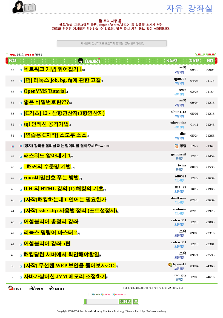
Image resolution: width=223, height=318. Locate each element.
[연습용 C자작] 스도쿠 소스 (55, 135)
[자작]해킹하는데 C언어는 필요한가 (65, 199)
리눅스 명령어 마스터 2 (50, 232)
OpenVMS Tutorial (45, 91)
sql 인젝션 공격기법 (46, 124)
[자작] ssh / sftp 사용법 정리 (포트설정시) (70, 210)
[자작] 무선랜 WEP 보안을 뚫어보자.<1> (70, 265)
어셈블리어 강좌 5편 (47, 243)
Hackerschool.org (113, 311)
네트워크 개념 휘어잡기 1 (53, 69)
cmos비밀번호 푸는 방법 (51, 177)
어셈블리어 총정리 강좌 (51, 221)
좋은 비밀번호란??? (46, 102)
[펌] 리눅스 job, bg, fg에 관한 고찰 (62, 80)
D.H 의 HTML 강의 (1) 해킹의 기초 (63, 188)
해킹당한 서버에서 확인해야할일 (61, 254)
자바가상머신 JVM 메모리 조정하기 (65, 276)
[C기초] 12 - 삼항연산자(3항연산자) (64, 113)
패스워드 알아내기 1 (47, 155)
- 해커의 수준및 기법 (47, 166)
